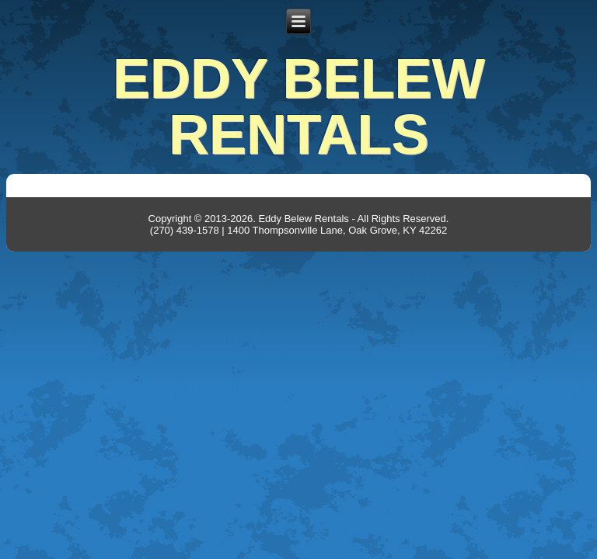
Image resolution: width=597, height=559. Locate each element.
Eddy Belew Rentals (299, 106)
